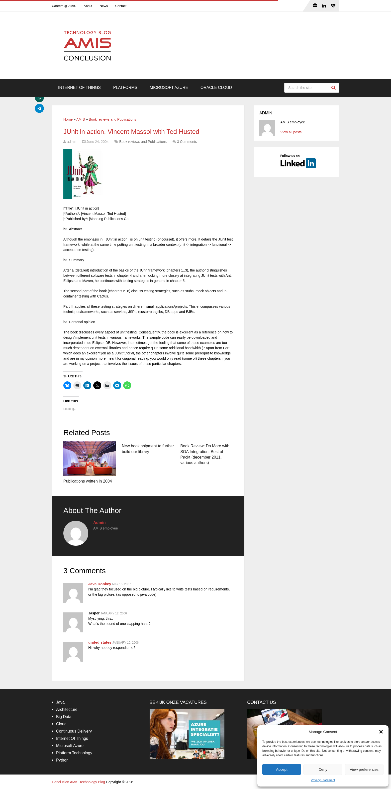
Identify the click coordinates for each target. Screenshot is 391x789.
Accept (282, 769)
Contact (120, 6)
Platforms (125, 87)
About (88, 6)
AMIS (80, 119)
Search (334, 88)
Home (68, 119)
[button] (381, 731)
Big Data (63, 717)
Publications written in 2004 (87, 481)
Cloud (61, 724)
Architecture (66, 709)
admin (71, 142)
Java (60, 702)
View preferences (364, 769)
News (104, 6)
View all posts (290, 132)
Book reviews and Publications (112, 119)
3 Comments (187, 142)
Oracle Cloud (216, 87)
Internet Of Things (79, 87)
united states (99, 642)
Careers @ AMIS (64, 6)
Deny (322, 769)
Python (62, 760)
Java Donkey (99, 584)
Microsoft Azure (169, 87)
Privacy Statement (323, 780)
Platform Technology (74, 753)
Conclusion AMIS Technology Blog (78, 782)
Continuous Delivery (74, 731)
